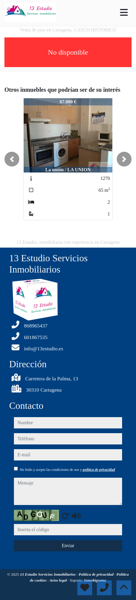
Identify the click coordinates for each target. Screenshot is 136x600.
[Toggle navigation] (123, 12)
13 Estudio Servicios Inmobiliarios (48, 574)
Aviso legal (58, 580)
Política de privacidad (96, 574)
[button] (11, 159)
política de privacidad (99, 470)
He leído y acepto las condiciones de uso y (67, 470)
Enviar (68, 545)
